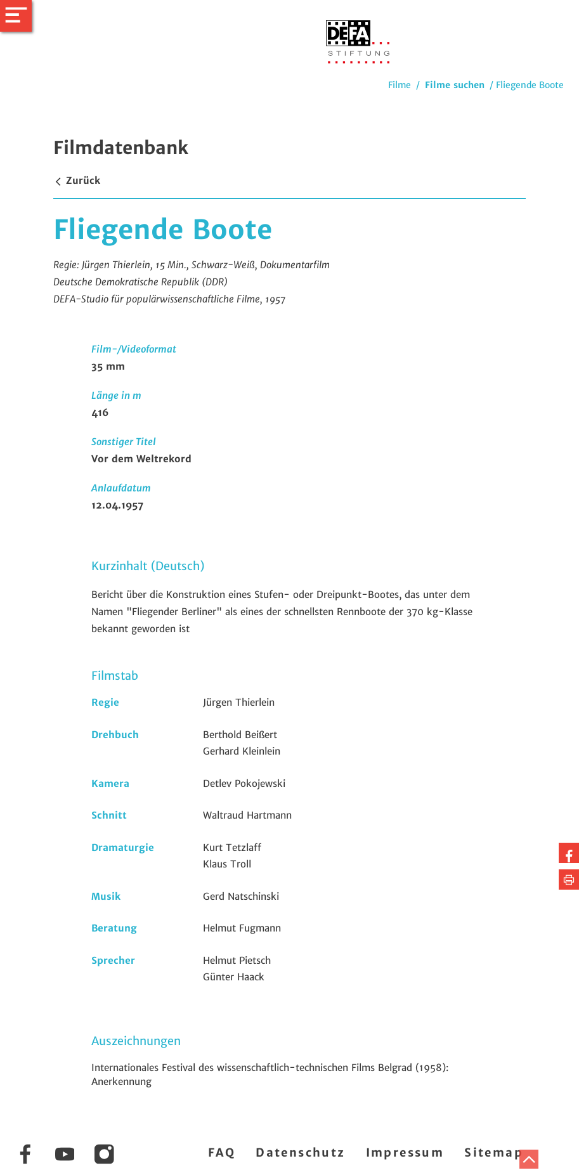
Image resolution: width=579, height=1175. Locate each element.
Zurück (76, 180)
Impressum (405, 1152)
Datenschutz (300, 1152)
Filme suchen (455, 85)
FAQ (221, 1152)
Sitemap (493, 1152)
